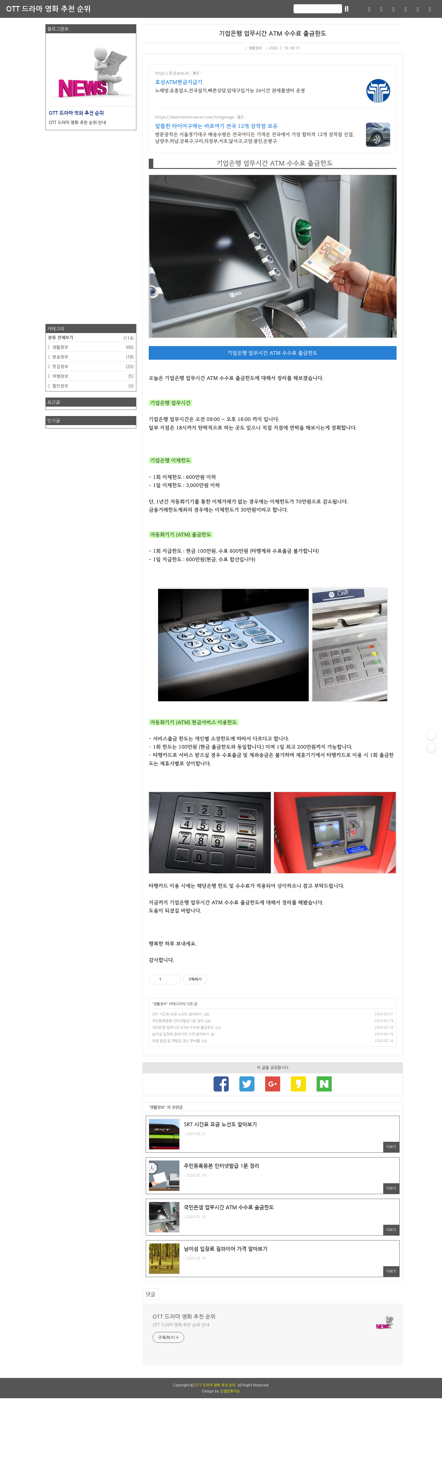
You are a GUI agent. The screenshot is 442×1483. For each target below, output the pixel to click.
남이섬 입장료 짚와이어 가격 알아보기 (180, 1119)
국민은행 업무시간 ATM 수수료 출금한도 (183, 1112)
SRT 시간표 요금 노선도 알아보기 (177, 1099)
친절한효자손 (230, 1476)
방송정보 (92, 357)
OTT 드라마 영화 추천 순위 (48, 9)
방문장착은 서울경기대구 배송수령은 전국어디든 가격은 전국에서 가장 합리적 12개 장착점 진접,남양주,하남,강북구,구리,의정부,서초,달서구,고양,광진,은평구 (254, 138)
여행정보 (92, 376)
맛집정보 (92, 366)
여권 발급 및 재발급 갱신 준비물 (176, 1126)
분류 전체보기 (91, 338)
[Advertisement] (273, 973)
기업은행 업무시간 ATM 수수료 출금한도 (272, 34)
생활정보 (253, 48)
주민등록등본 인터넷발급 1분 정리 (178, 1106)
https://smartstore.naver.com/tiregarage (194, 117)
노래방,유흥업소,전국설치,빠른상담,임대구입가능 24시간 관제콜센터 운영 (230, 90)
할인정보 (92, 386)
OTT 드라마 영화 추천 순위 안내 (181, 1410)
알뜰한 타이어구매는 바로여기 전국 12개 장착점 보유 (216, 126)
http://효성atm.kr (172, 73)
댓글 (150, 1379)
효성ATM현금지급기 (178, 82)
